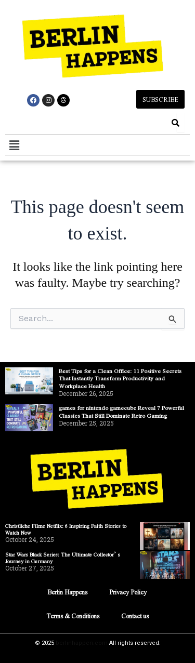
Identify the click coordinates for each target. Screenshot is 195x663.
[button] (14, 145)
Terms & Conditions (72, 616)
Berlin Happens (67, 592)
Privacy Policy (128, 592)
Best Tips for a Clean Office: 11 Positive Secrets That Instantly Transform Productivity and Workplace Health (120, 378)
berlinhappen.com (82, 643)
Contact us (135, 616)
